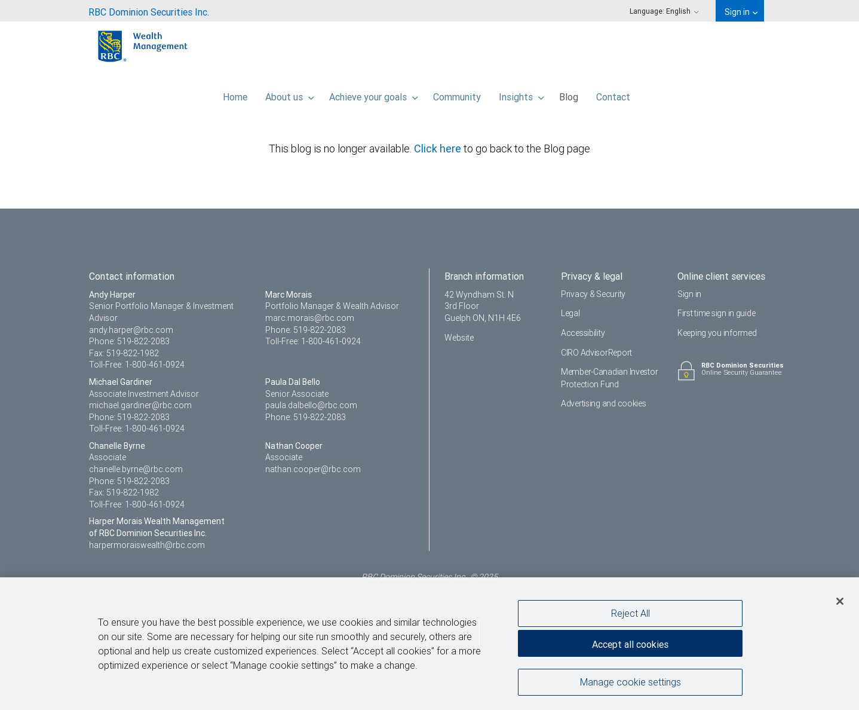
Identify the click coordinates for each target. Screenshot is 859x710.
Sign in (689, 294)
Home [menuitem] (235, 94)
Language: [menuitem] (664, 11)
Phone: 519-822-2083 (129, 341)
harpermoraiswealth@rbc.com (147, 545)
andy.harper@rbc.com (131, 330)
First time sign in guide (716, 313)
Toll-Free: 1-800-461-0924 (137, 364)
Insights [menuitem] (521, 94)
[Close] (840, 602)
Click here (439, 148)
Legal (570, 313)
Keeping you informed (716, 333)
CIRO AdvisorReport (596, 352)
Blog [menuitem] (568, 94)
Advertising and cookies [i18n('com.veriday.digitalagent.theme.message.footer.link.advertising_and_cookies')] (603, 403)
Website (459, 337)
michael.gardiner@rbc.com (140, 405)
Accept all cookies (630, 645)
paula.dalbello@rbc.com (311, 405)
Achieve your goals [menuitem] (373, 94)
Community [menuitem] (457, 94)
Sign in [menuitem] (741, 12)
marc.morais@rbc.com (309, 318)
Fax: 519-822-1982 (124, 353)
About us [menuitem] (289, 94)
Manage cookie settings (630, 682)
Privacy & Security (593, 294)
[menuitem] (148, 11)
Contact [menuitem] (613, 94)
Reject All (630, 614)
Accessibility (583, 333)
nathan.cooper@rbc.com (313, 469)
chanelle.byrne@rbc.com (136, 469)
